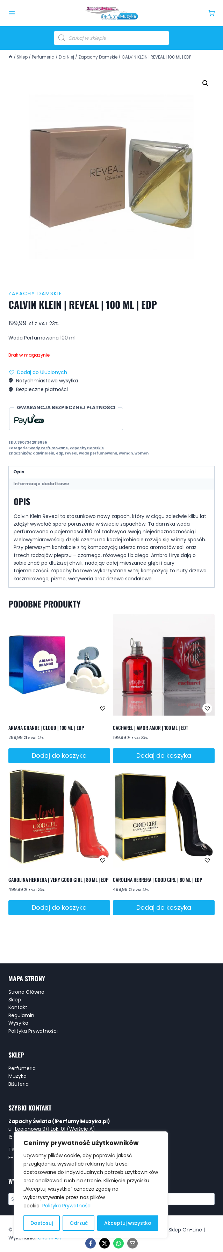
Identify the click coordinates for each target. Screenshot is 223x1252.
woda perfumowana (98, 453)
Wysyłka (18, 1023)
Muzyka (17, 1075)
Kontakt (17, 1007)
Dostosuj (41, 1223)
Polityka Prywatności (67, 1205)
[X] (104, 1243)
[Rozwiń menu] (11, 13)
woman (126, 453)
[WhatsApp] (118, 1243)
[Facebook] (90, 1243)
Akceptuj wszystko (127, 1223)
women (142, 453)
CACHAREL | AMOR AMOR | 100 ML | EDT (150, 727)
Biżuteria (18, 1084)
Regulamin (21, 1015)
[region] (91, 1184)
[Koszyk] (211, 13)
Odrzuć (79, 1223)
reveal (71, 453)
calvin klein (43, 453)
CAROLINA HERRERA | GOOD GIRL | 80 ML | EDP (157, 879)
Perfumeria (22, 1068)
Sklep (14, 999)
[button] (205, 83)
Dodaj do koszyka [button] (59, 755)
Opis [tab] (18, 472)
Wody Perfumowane (48, 448)
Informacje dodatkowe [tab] (41, 484)
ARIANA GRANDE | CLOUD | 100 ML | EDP (46, 727)
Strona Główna (26, 991)
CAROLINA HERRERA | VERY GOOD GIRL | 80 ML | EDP (58, 879)
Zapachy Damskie (35, 293)
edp (59, 453)
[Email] (132, 1243)
